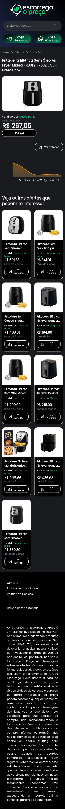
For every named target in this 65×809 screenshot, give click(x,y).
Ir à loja (19, 133)
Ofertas (19, 52)
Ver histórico (49, 147)
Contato (12, 583)
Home (5, 52)
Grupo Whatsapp (48, 38)
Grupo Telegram (17, 38)
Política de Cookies (20, 594)
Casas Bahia (37, 52)
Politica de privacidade (22, 588)
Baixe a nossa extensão (22, 608)
